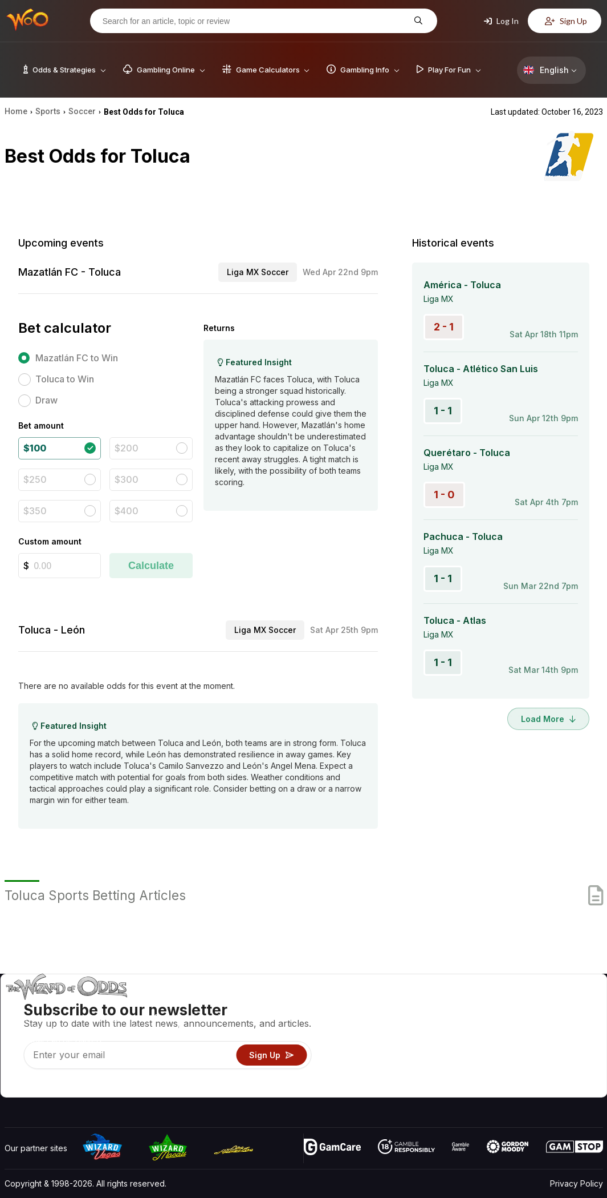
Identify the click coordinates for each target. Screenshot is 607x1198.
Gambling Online (406, 1071)
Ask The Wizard (406, 1088)
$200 (126, 448)
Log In (501, 21)
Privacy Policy (576, 1183)
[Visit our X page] (39, 1085)
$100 (34, 448)
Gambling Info (401, 1038)
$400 (126, 511)
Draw (46, 400)
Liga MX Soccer (257, 272)
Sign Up (566, 21)
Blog (567, 1022)
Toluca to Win (64, 379)
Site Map (575, 1038)
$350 (35, 511)
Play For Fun (399, 1055)
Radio (508, 1071)
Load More (548, 719)
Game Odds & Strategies (422, 1005)
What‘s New (519, 1055)
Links (506, 1038)
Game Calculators (409, 1022)
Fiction (571, 1055)
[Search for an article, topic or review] (254, 21)
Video (570, 1005)
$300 (126, 479)
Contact (511, 1022)
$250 (35, 479)
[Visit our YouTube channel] (14, 1085)
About (508, 1005)
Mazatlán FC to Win (76, 358)
